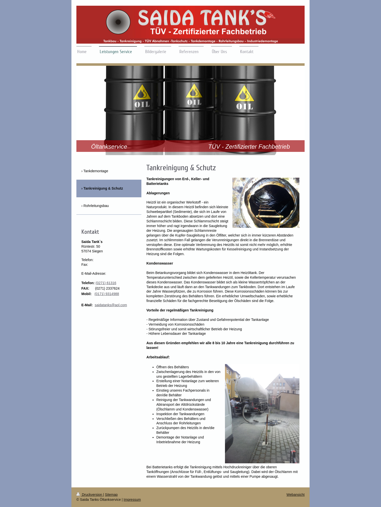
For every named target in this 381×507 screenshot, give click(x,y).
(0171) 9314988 (107, 294)
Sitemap (111, 495)
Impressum (132, 500)
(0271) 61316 (105, 283)
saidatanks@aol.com (111, 305)
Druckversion (89, 495)
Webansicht (295, 495)
